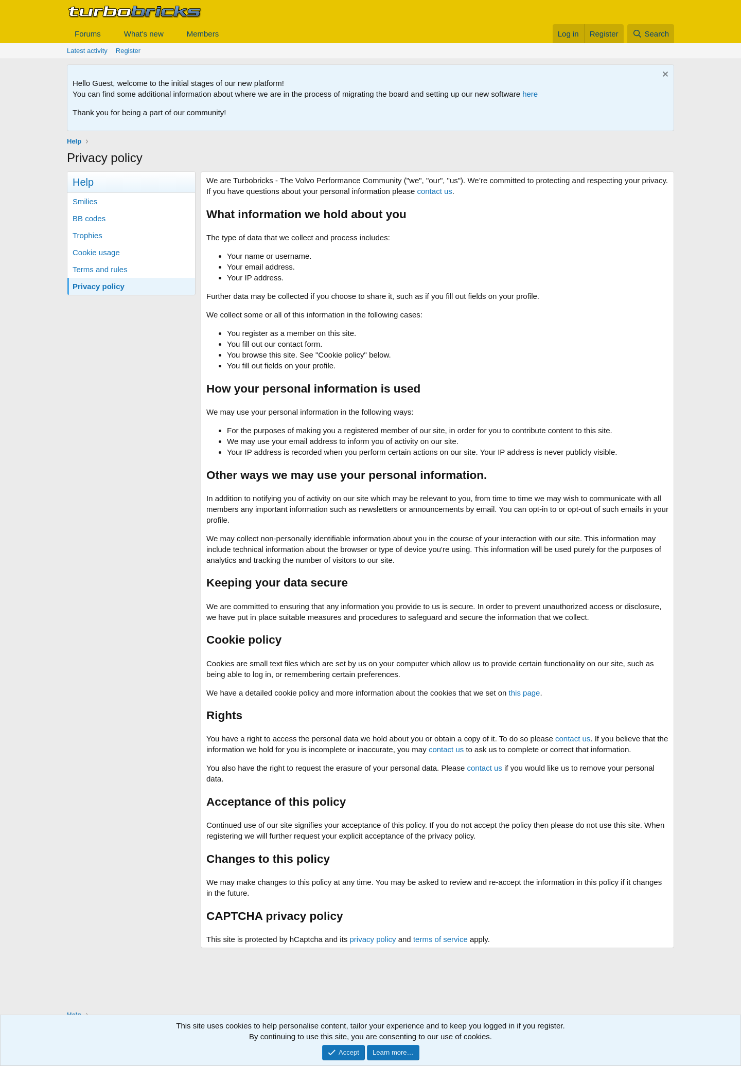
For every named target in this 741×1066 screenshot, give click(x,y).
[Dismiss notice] (664, 75)
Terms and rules (100, 269)
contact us (434, 191)
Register (128, 51)
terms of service (440, 939)
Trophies (87, 235)
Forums (88, 33)
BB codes (89, 218)
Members (203, 33)
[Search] (650, 33)
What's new (144, 33)
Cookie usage (96, 252)
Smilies (85, 201)
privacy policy (372, 939)
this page (524, 692)
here (530, 94)
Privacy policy (99, 286)
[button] (109, 33)
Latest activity (87, 51)
